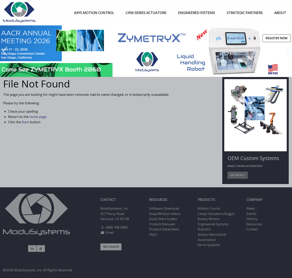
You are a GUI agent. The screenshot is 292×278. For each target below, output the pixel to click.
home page (38, 116)
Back (25, 122)
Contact (252, 229)
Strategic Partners (245, 12)
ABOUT (280, 12)
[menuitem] (94, 12)
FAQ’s (153, 234)
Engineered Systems (196, 12)
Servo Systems (209, 245)
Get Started (237, 175)
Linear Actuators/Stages (216, 213)
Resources (254, 224)
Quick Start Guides (163, 219)
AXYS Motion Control (94, 12)
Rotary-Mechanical (212, 234)
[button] (139, 73)
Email (109, 232)
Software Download (164, 208)
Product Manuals (162, 224)
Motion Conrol (209, 208)
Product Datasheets (164, 229)
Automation (207, 240)
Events (251, 213)
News (250, 208)
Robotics (204, 229)
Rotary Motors (209, 219)
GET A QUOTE (111, 247)
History (252, 219)
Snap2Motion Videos (165, 213)
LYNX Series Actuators (146, 12)
